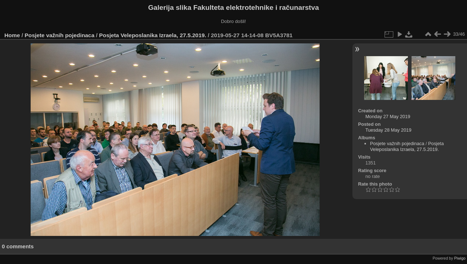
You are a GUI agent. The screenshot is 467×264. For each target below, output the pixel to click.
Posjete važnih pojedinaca (59, 35)
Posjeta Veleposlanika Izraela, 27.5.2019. (153, 35)
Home (12, 35)
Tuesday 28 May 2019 (388, 130)
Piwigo (460, 258)
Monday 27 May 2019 (387, 116)
